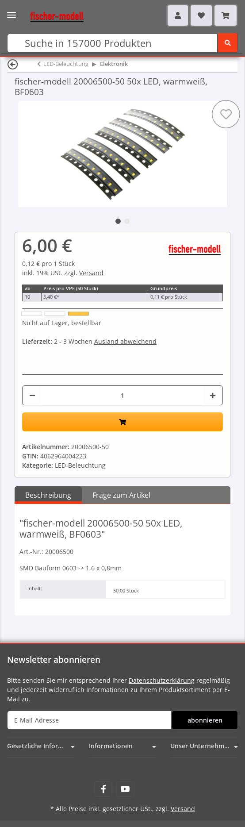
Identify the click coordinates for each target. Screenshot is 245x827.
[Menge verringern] (32, 395)
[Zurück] (13, 64)
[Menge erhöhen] (212, 395)
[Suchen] (112, 43)
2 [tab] (127, 221)
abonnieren (205, 720)
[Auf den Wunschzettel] (226, 114)
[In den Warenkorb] (122, 421)
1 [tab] (118, 221)
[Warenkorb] (225, 15)
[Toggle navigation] (11, 12)
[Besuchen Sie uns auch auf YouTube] (125, 789)
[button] (177, 15)
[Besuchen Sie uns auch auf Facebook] (103, 789)
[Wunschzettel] (201, 15)
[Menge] (122, 395)
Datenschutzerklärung (162, 680)
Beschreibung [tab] (48, 495)
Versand (91, 273)
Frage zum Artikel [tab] (121, 495)
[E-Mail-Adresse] (89, 720)
